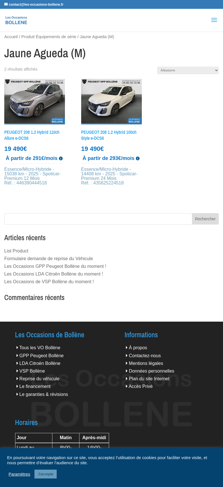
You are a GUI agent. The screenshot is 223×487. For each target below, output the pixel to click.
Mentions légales (146, 363)
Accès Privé (141, 386)
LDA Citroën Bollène (39, 363)
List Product (16, 250)
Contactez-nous (145, 355)
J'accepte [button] (46, 474)
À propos (138, 347)
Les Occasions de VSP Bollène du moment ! (49, 281)
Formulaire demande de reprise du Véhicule (48, 258)
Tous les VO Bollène (39, 347)
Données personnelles (151, 371)
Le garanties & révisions (43, 394)
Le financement (34, 386)
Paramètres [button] (19, 474)
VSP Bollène (32, 371)
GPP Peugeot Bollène (41, 355)
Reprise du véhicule (39, 378)
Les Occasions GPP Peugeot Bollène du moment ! (55, 266)
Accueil (11, 36)
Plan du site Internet (149, 378)
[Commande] (188, 70)
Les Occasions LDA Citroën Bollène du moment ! (53, 274)
